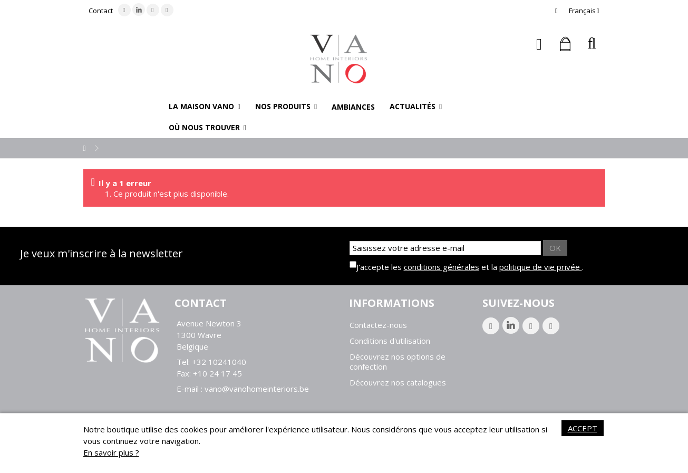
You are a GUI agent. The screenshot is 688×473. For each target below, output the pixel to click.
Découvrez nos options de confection (397, 362)
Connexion (539, 44)
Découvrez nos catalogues (398, 383)
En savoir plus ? (111, 452)
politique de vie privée (540, 267)
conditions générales (441, 267)
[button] (204, 106)
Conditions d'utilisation (390, 341)
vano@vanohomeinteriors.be (257, 388)
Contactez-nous (378, 325)
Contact (101, 10)
